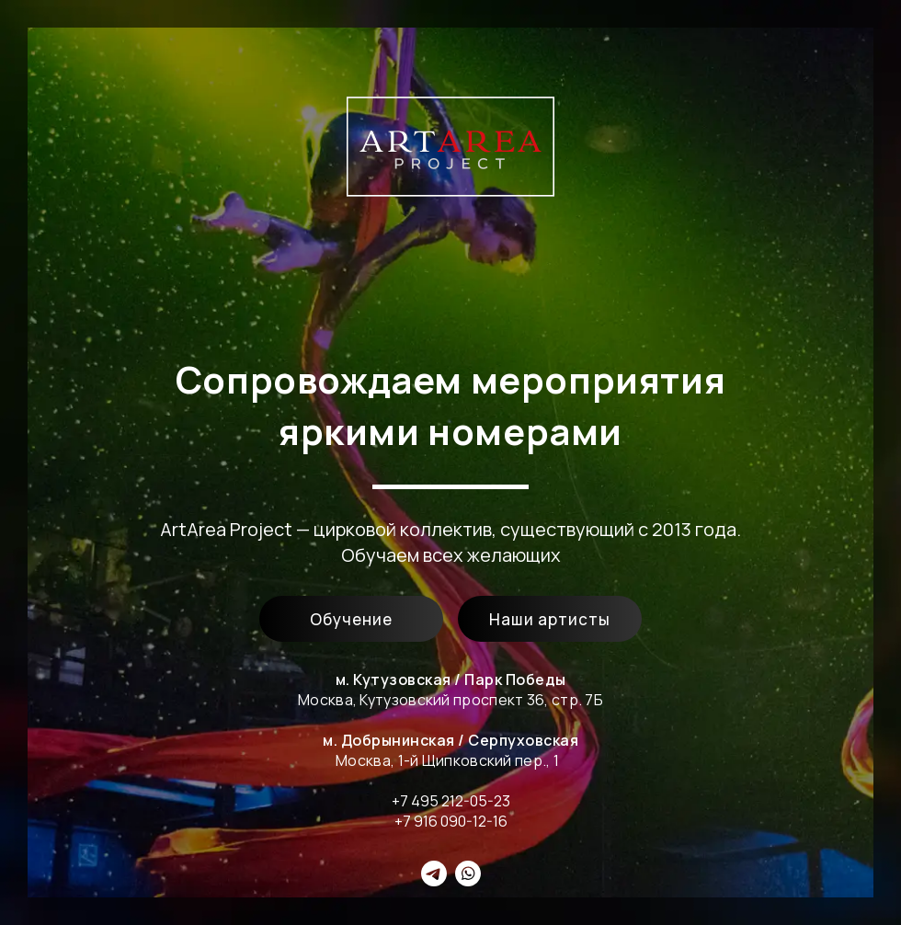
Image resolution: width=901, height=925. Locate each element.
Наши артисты (549, 619)
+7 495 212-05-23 (451, 801)
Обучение (351, 619)
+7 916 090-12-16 (451, 821)
